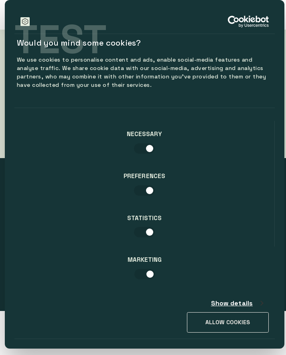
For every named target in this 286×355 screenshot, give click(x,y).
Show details (232, 303)
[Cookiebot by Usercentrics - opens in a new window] (234, 22)
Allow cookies (227, 322)
